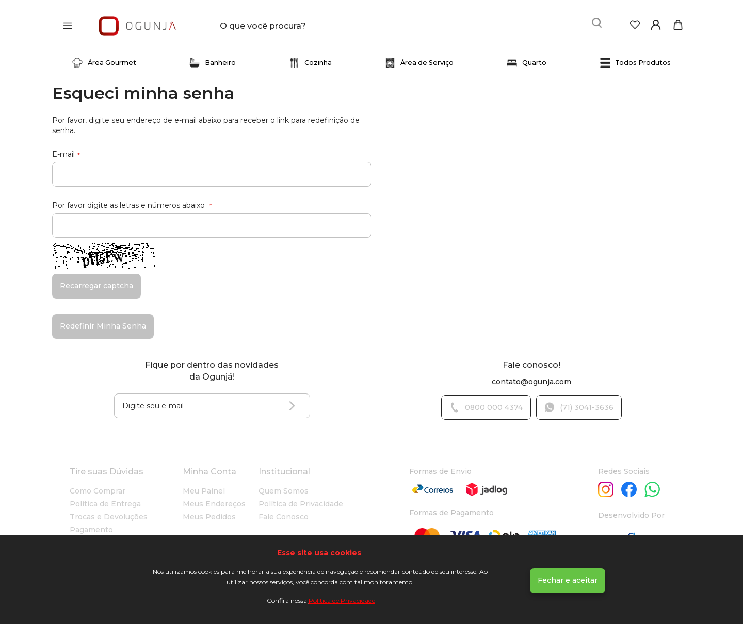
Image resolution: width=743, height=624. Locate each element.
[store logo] (137, 22)
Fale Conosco (284, 510)
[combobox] (295, 22)
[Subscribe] (294, 399)
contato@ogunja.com (531, 375)
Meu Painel (204, 484)
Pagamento (91, 523)
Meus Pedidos (209, 510)
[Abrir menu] (70, 22)
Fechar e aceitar (567, 580)
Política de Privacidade (342, 600)
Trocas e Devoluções (109, 510)
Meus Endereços (214, 497)
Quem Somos (284, 484)
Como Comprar (97, 484)
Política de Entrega (105, 497)
